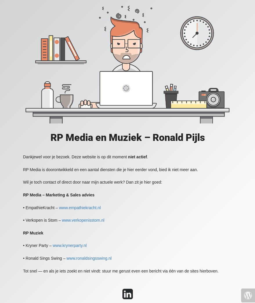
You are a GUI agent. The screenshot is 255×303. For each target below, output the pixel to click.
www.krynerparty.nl (70, 245)
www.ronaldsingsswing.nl (89, 258)
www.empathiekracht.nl (80, 207)
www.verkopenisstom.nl (83, 220)
